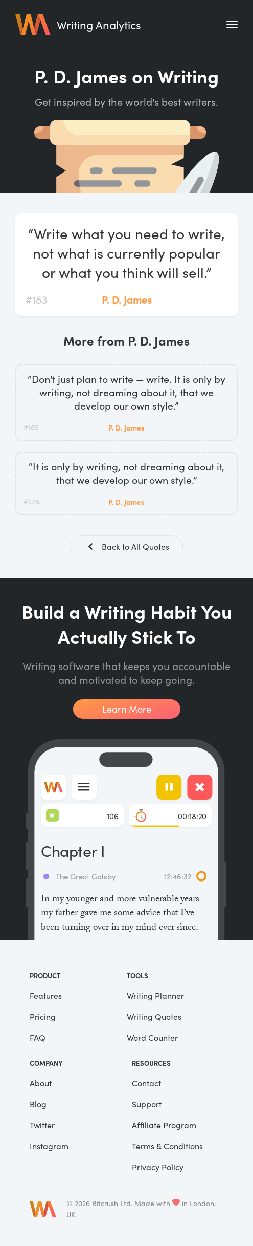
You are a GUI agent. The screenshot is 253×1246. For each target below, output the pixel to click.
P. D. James (127, 299)
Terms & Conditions (167, 1146)
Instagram (49, 1146)
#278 (31, 501)
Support (147, 1104)
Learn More (126, 709)
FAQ (37, 1037)
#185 (31, 427)
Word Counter (152, 1037)
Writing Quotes (154, 1016)
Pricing (43, 1016)
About (41, 1083)
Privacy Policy (157, 1167)
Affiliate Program (164, 1125)
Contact (146, 1083)
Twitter (42, 1125)
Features (46, 995)
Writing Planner (155, 995)
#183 (36, 299)
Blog (38, 1104)
